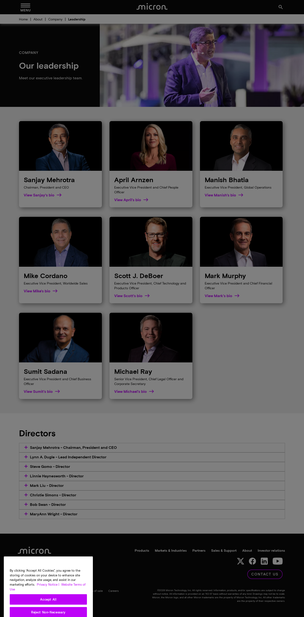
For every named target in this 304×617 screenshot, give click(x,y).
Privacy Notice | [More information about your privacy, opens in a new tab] (48, 600)
